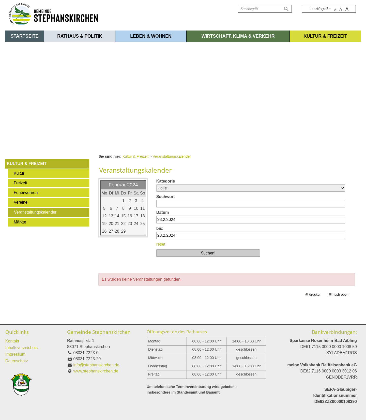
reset (160, 244)
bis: (159, 228)
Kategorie (165, 181)
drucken (315, 294)
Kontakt (12, 341)
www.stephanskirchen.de (95, 371)
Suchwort (165, 196)
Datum (162, 212)
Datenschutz (16, 361)
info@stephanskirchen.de (96, 365)
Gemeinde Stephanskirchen (99, 331)
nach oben (340, 294)
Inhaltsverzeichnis (21, 348)
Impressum (15, 354)
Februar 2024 (123, 184)
